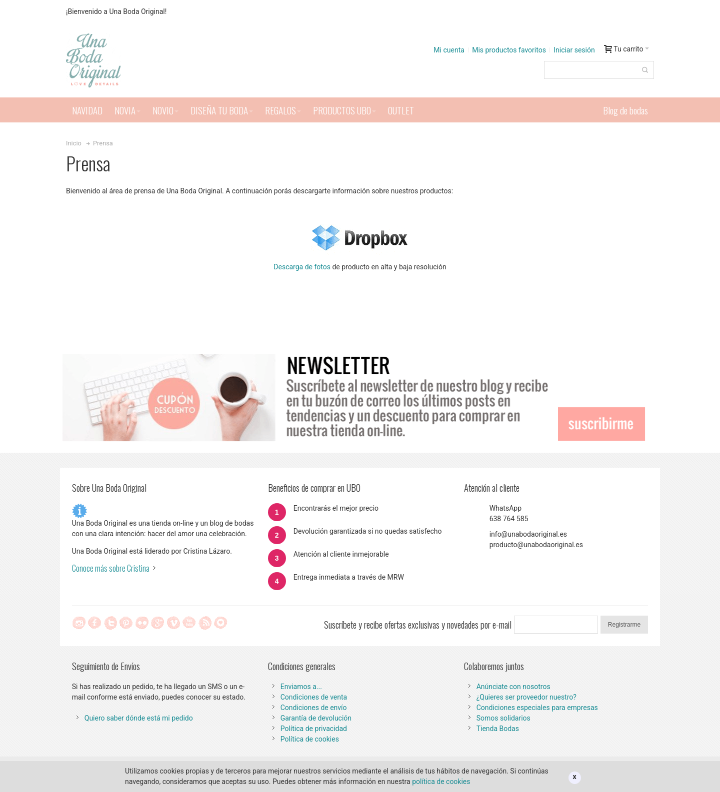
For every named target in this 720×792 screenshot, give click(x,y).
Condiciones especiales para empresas (537, 708)
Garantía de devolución (316, 718)
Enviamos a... (301, 687)
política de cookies (441, 782)
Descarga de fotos (302, 267)
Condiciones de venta (314, 697)
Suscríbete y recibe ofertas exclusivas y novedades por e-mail (418, 624)
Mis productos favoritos (509, 50)
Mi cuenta (449, 50)
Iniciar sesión (574, 50)
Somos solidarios (503, 718)
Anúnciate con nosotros (513, 687)
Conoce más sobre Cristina (111, 568)
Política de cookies (309, 739)
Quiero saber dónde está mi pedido (138, 718)
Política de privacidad (313, 729)
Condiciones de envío (313, 708)
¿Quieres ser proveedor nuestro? (526, 697)
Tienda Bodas (497, 729)
